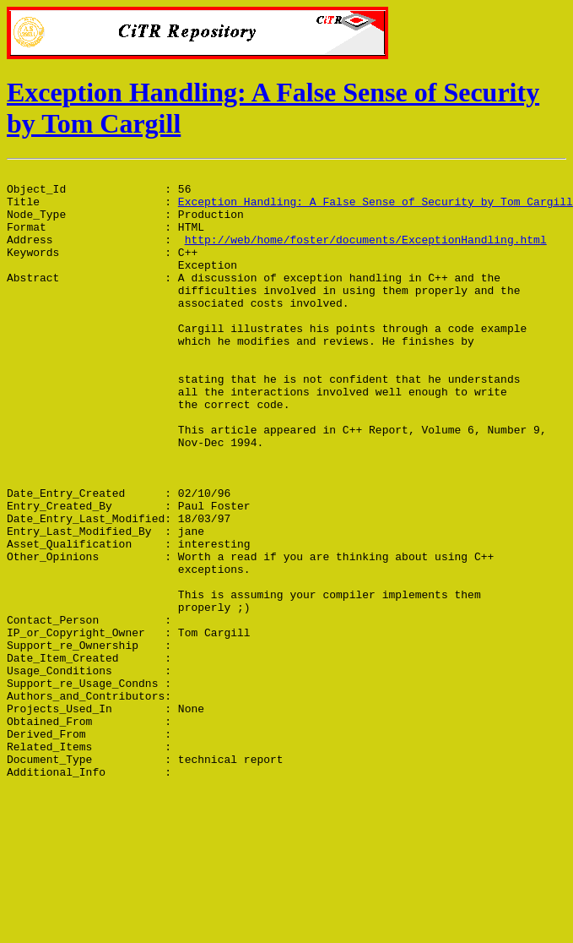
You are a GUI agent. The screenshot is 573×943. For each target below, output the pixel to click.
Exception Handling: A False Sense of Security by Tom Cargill (375, 208)
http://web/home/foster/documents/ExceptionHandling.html (366, 254)
